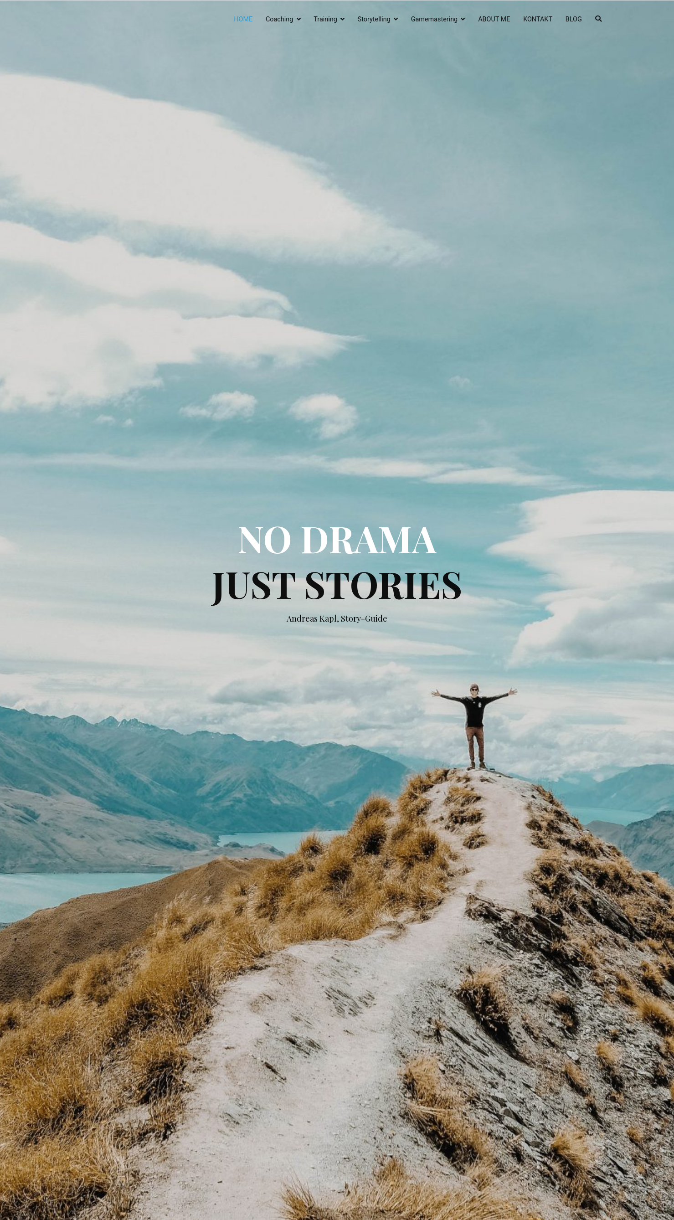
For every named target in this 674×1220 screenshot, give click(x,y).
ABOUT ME (494, 19)
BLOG (574, 19)
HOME (243, 19)
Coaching (279, 19)
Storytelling (374, 19)
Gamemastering (434, 19)
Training (325, 19)
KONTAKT (537, 19)
